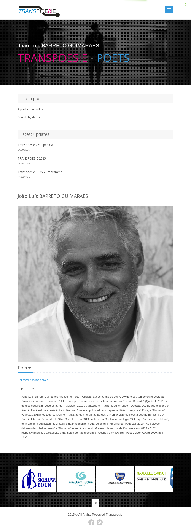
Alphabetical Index (30, 109)
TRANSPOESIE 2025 (32, 158)
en (32, 388)
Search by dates (29, 117)
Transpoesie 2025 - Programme (40, 172)
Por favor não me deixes (33, 380)
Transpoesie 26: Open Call (36, 145)
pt (22, 388)
